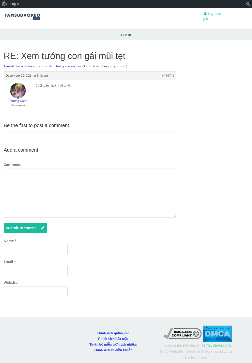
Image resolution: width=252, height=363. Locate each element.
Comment (12, 164)
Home (127, 34)
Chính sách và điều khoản (113, 350)
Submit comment (25, 228)
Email (10, 261)
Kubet (202, 357)
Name (10, 240)
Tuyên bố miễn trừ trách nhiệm (113, 344)
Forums (41, 66)
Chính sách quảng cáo (113, 333)
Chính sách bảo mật (113, 339)
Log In (14, 4)
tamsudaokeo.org (216, 345)
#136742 (168, 75)
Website (10, 282)
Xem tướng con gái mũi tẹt (67, 66)
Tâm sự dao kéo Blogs (19, 66)
